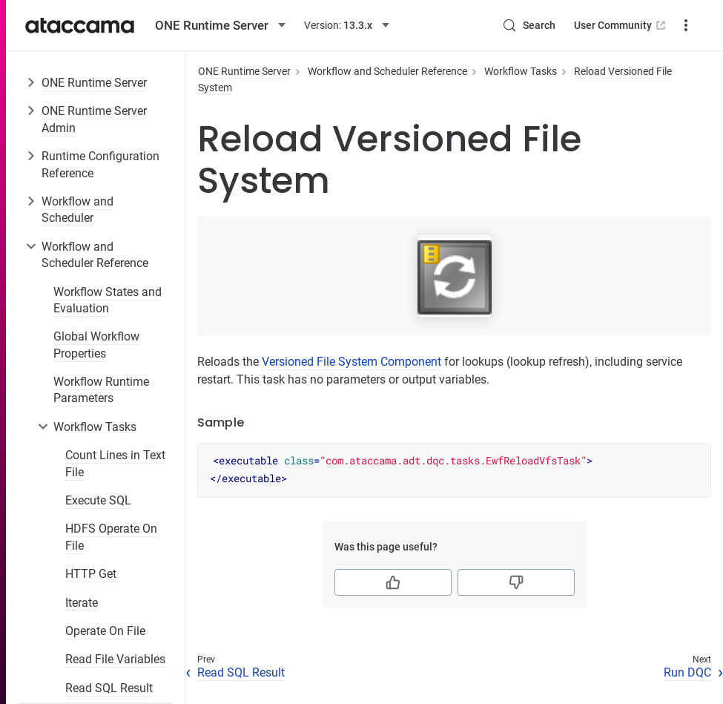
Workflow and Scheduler (77, 209)
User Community (621, 25)
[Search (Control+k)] (528, 25)
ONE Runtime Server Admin (94, 119)
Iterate (81, 603)
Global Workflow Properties (96, 344)
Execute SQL (98, 500)
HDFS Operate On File (111, 537)
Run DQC (687, 672)
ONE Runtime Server (94, 83)
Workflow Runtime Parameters (101, 390)
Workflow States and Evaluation (107, 300)
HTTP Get (90, 574)
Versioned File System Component (351, 362)
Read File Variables (115, 659)
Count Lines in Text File (115, 463)
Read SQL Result (109, 688)
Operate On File (105, 631)
